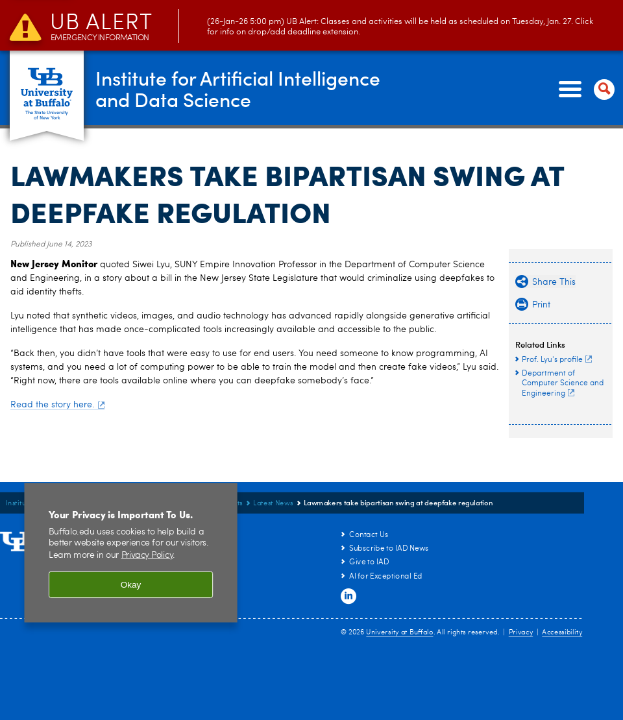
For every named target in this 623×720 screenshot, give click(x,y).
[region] (131, 553)
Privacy (521, 632)
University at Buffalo (399, 632)
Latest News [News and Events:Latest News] (273, 503)
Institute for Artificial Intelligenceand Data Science (237, 88)
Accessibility (562, 632)
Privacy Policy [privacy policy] (147, 555)
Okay (131, 585)
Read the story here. (57, 404)
